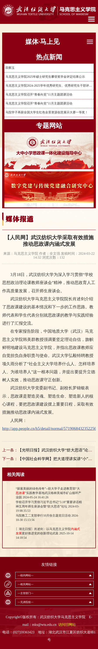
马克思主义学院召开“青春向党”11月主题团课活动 (38, 94)
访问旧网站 (67, 624)
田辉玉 (10, 67)
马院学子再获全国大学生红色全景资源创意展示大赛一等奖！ (46, 112)
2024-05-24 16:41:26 (48, 493)
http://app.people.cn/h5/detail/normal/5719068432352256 (49, 428)
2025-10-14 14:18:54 (48, 533)
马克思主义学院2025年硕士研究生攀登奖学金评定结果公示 (45, 76)
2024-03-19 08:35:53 (49, 506)
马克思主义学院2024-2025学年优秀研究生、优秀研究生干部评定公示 (49, 85)
